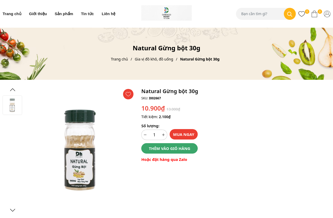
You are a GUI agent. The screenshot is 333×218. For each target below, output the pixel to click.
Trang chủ (12, 13)
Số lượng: (150, 125)
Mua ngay (183, 134)
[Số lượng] (154, 135)
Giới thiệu (38, 13)
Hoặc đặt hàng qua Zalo (164, 159)
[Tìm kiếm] (290, 14)
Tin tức (87, 13)
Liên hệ (108, 13)
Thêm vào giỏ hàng (169, 148)
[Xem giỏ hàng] (314, 13)
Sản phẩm (64, 13)
